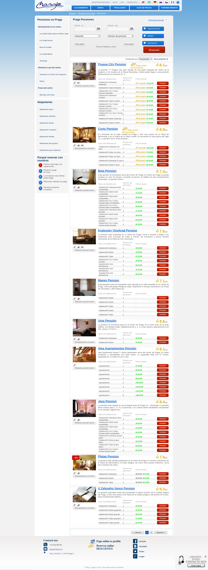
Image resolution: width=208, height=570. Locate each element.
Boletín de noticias (100, 2)
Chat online (196, 566)
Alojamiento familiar (47, 136)
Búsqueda (154, 50)
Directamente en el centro (49, 27)
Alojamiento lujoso (46, 109)
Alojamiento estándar (47, 116)
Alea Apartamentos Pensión (117, 348)
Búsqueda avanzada (156, 20)
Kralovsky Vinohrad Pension (117, 230)
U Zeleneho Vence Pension (116, 488)
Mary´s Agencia (91, 567)
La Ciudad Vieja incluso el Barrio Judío (54, 34)
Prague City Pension (112, 64)
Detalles (162, 83)
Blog (115, 2)
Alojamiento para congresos (50, 150)
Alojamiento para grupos (49, 143)
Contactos (132, 2)
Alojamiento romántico (48, 130)
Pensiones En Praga (86, 13)
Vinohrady (43, 61)
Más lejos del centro (47, 95)
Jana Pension (107, 401)
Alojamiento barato (47, 123)
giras (100, 8)
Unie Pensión (107, 320)
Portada (72, 13)
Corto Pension (108, 128)
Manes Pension (108, 280)
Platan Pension (108, 456)
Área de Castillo (46, 47)
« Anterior (137, 532)
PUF (122, 2)
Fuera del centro (45, 88)
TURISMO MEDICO (169, 8)
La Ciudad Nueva (46, 40)
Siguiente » (161, 532)
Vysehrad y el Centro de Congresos (53, 74)
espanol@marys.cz (55, 549)
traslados (120, 8)
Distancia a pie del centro (49, 67)
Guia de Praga (144, 8)
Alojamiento (81, 8)
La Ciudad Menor (46, 54)
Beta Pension (107, 170)
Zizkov (42, 81)
